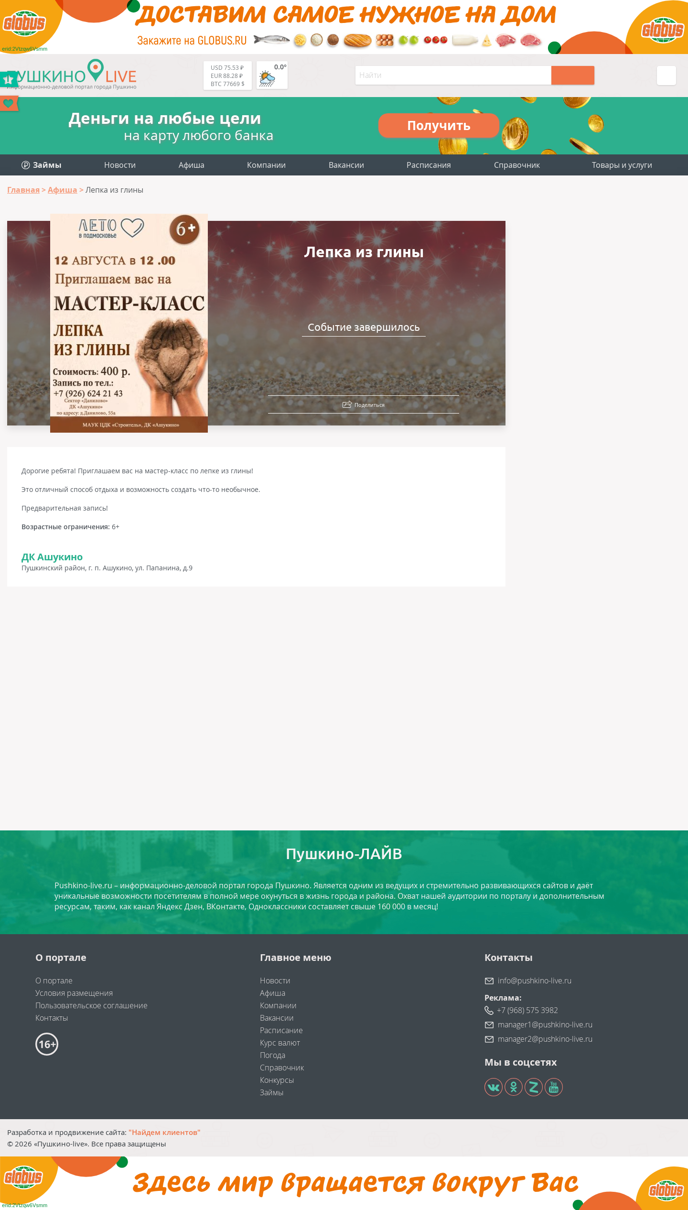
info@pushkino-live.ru (534, 980)
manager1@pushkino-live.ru (545, 1024)
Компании (266, 165)
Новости (120, 165)
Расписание (281, 1030)
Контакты (51, 1018)
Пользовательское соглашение (91, 1005)
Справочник (517, 165)
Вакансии (346, 165)
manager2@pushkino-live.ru (545, 1039)
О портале (54, 980)
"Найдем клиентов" (165, 1132)
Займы (272, 1092)
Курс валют (280, 1042)
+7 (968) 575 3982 (527, 1010)
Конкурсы (277, 1080)
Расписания (429, 165)
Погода (272, 1055)
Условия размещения (74, 993)
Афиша (191, 165)
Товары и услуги (622, 165)
